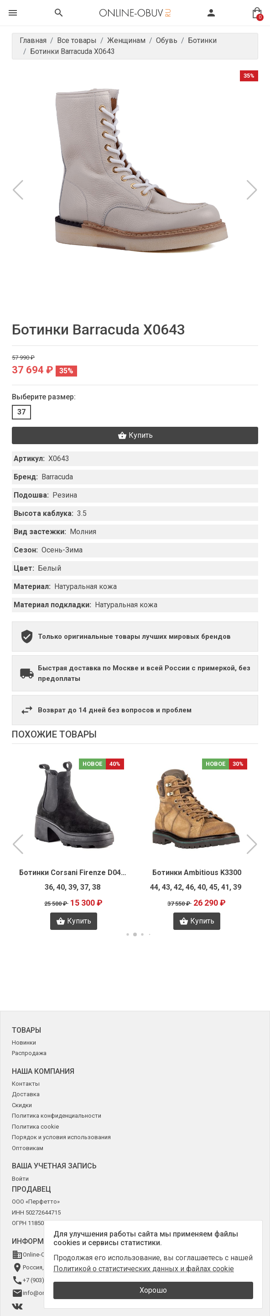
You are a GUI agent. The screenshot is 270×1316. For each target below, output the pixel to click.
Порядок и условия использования (61, 1137)
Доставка (26, 1094)
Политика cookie (35, 1126)
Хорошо (153, 1290)
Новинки (24, 1042)
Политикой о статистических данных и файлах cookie (143, 1268)
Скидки (22, 1105)
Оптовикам (27, 1148)
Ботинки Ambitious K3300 (196, 872)
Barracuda (57, 476)
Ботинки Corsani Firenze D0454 (73, 872)
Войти (20, 1178)
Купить (135, 435)
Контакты (26, 1083)
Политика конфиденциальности (56, 1115)
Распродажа (29, 1053)
